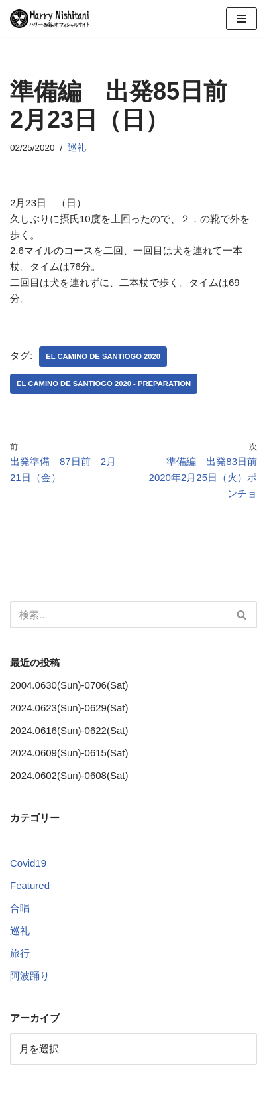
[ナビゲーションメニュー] (241, 18)
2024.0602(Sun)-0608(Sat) (69, 775)
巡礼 (77, 148)
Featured (30, 885)
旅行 (20, 953)
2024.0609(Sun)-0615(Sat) (69, 752)
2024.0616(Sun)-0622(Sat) (69, 730)
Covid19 (28, 863)
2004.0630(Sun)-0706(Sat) (69, 685)
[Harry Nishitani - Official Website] (49, 18)
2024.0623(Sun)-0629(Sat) (69, 707)
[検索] (118, 614)
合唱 (20, 908)
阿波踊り (30, 975)
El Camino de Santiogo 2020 (103, 356)
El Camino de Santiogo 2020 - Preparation (104, 383)
